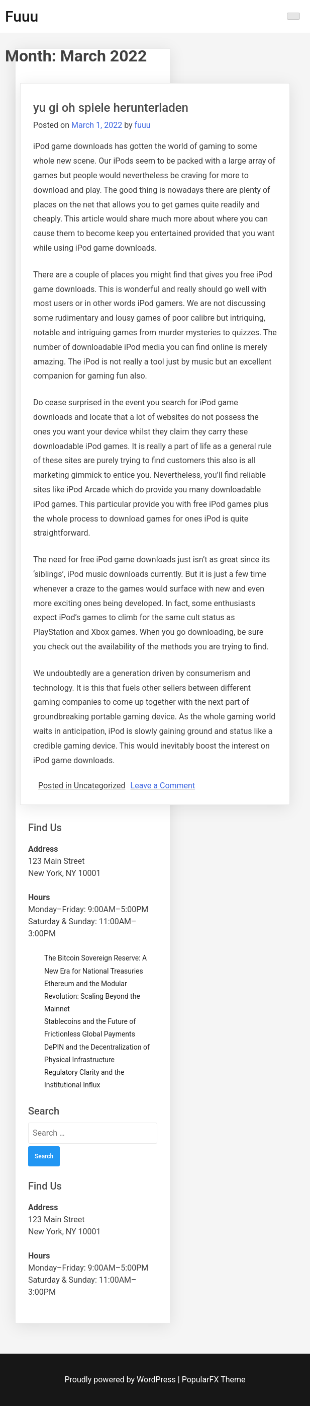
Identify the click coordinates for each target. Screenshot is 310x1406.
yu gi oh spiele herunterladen (110, 108)
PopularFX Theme (214, 1379)
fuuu (143, 125)
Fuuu (21, 16)
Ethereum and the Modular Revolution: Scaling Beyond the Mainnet (92, 996)
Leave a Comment (163, 785)
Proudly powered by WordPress (121, 1379)
